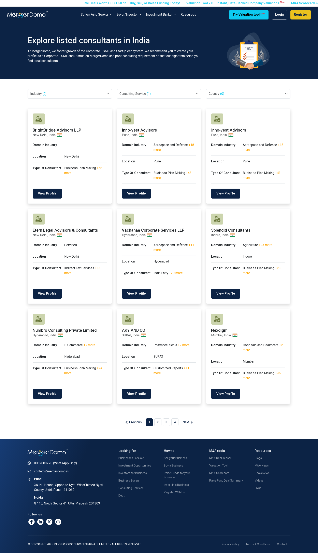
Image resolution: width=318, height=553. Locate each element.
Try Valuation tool (249, 14)
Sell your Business (175, 458)
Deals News (262, 473)
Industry (38, 94)
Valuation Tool (218, 465)
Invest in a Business (176, 484)
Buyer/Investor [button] (127, 14)
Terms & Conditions (258, 544)
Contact (282, 544)
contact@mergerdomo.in (51, 471)
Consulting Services (131, 488)
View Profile (47, 193)
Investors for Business (132, 473)
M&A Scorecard (219, 473)
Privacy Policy (230, 544)
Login (279, 14)
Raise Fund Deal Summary (226, 480)
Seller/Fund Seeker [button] (95, 14)
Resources (188, 14)
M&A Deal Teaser (220, 458)
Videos (259, 480)
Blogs (258, 458)
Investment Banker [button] (159, 14)
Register (300, 14)
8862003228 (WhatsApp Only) (55, 463)
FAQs (258, 488)
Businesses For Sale (131, 458)
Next (188, 422)
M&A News (262, 465)
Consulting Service (135, 94)
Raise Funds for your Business (177, 475)
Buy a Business (173, 465)
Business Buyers (129, 480)
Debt (121, 495)
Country (216, 94)
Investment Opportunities (134, 465)
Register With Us (174, 492)
